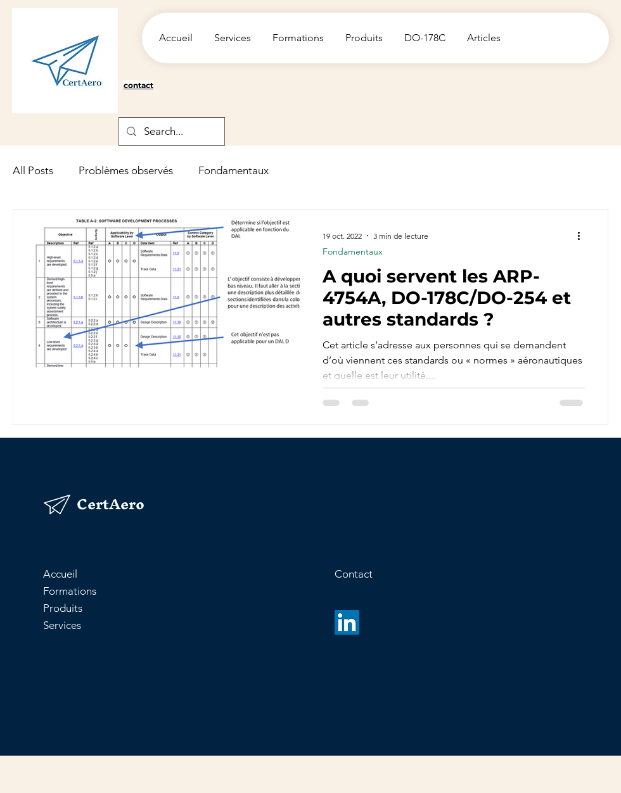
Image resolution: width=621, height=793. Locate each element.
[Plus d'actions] (583, 235)
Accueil (60, 574)
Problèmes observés (126, 170)
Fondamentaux (233, 170)
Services (62, 625)
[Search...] (171, 131)
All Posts (33, 170)
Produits (62, 608)
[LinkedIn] (347, 622)
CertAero (110, 504)
